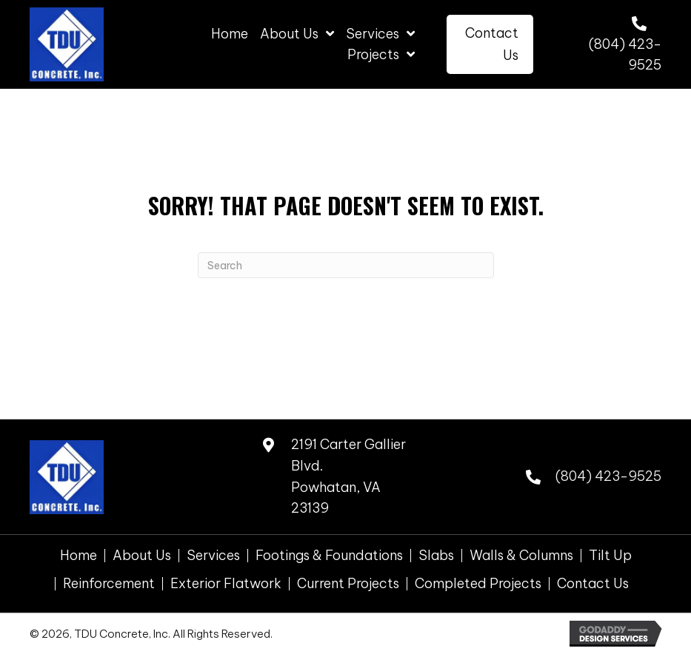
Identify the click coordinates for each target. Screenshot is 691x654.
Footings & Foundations (329, 555)
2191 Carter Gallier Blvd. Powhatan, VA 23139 (348, 476)
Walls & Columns (521, 555)
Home (78, 555)
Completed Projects (478, 583)
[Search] (346, 265)
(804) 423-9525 (608, 476)
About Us (142, 555)
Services (213, 555)
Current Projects (348, 583)
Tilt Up (610, 555)
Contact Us (593, 583)
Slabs (436, 555)
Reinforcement (109, 583)
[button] (490, 44)
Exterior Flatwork (225, 583)
